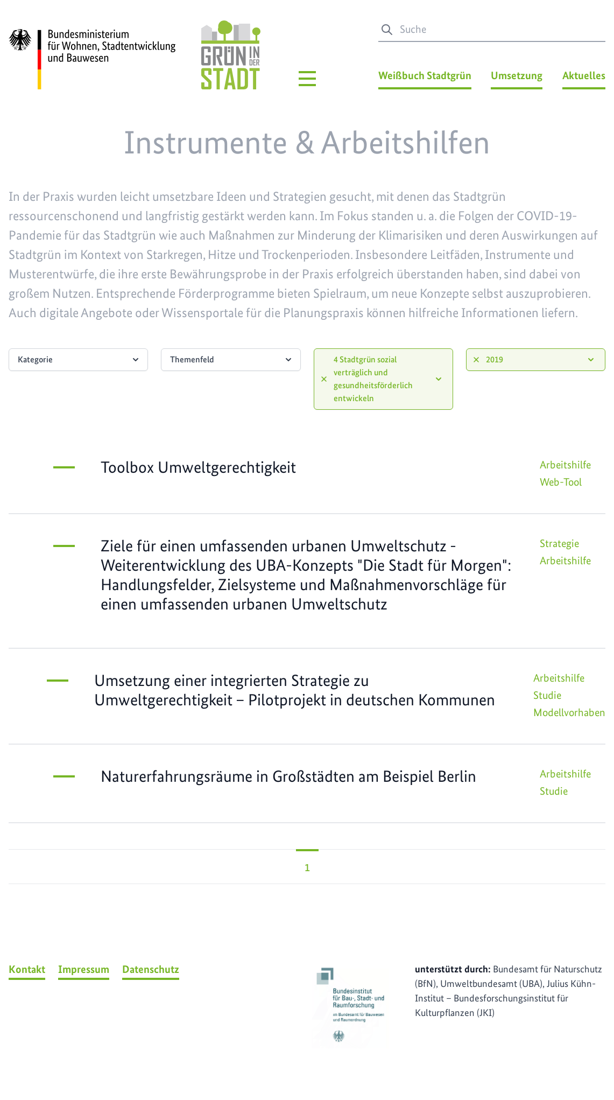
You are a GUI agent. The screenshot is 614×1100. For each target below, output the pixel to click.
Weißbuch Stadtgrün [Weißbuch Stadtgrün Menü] (424, 75)
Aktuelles (583, 75)
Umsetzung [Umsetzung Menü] (516, 75)
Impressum (83, 969)
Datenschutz (150, 969)
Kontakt (27, 969)
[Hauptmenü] (307, 79)
